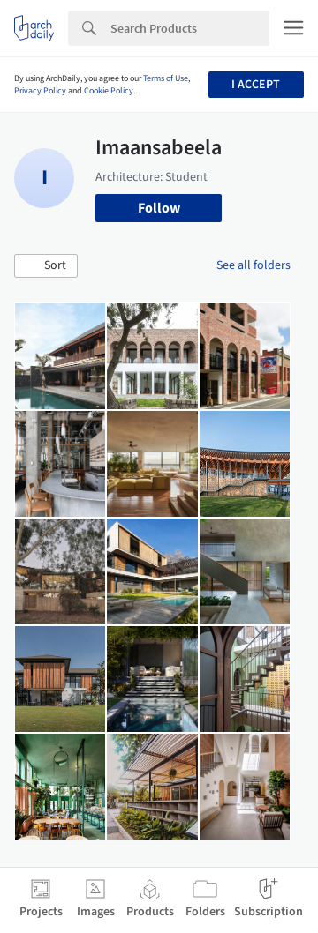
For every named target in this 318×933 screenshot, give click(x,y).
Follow (159, 208)
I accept (255, 84)
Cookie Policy (108, 91)
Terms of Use (165, 78)
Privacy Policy (40, 91)
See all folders (253, 265)
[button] (46, 266)
